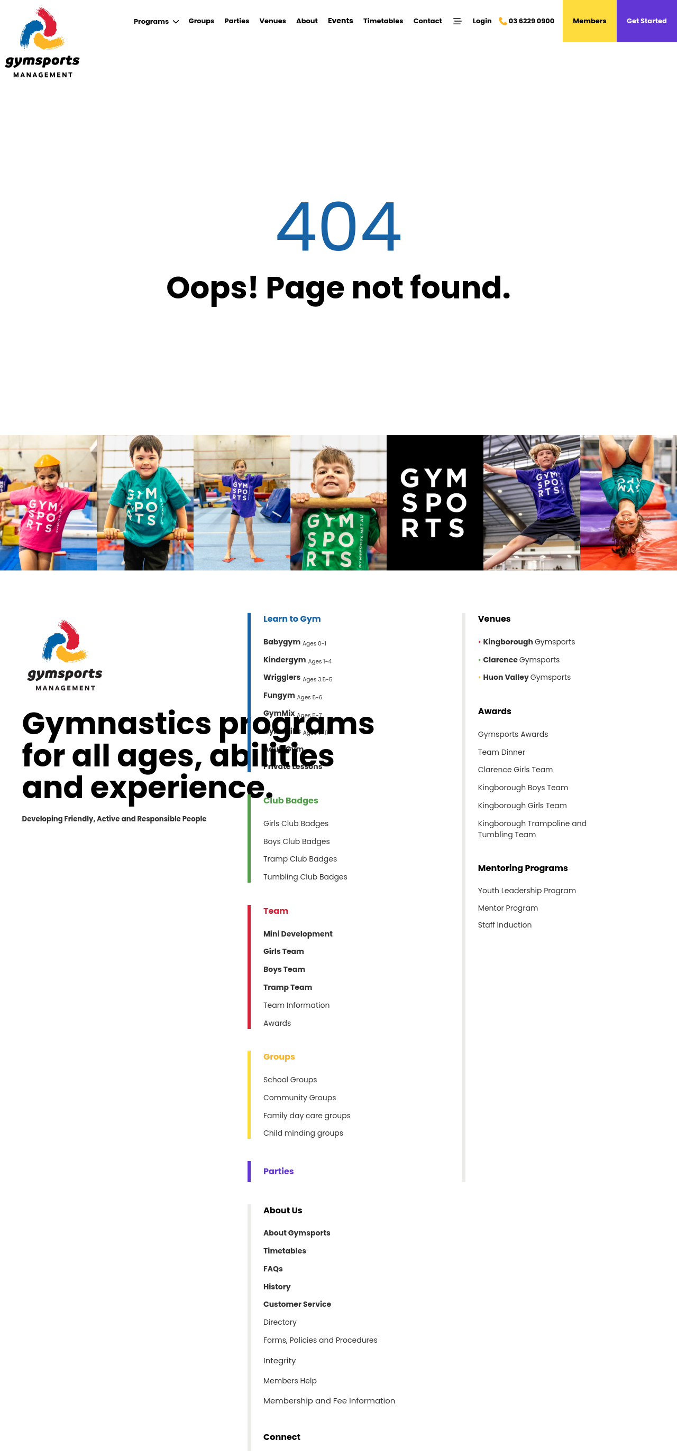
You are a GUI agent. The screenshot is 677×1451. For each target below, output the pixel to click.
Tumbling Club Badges (305, 877)
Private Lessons (293, 766)
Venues (273, 21)
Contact (428, 21)
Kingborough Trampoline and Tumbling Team (532, 829)
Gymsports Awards (513, 734)
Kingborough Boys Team (523, 787)
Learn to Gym (292, 619)
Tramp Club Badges (300, 859)
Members (589, 21)
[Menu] (457, 21)
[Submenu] (156, 21)
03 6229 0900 (531, 21)
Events (340, 20)
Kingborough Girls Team (522, 805)
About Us (283, 1210)
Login (482, 21)
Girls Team (283, 951)
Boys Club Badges (296, 841)
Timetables (383, 21)
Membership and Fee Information (329, 1401)
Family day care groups (307, 1115)
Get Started (647, 21)
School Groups (290, 1079)
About (307, 21)
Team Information (296, 1005)
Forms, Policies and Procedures (320, 1340)
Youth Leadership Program (527, 890)
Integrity (279, 1360)
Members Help (290, 1380)
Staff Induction (505, 925)
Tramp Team (287, 987)
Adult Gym (283, 749)
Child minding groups (303, 1133)
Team (275, 911)
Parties (237, 21)
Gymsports (529, 641)
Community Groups (299, 1097)
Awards (277, 1023)
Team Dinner (501, 752)
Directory (280, 1322)
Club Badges (290, 800)
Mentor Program (508, 908)
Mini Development (298, 934)
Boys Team (284, 969)
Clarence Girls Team (515, 769)
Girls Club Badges (295, 823)
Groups (202, 21)
